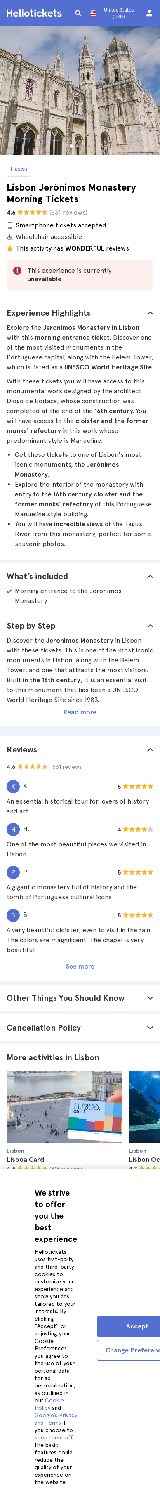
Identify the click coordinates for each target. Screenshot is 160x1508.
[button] (80, 312)
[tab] (80, 312)
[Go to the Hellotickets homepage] (35, 13)
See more (80, 966)
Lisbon (18, 169)
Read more (80, 712)
